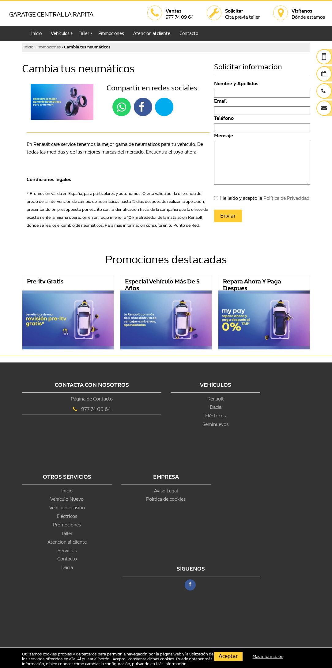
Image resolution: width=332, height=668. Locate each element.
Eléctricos (215, 416)
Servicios (67, 550)
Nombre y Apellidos (236, 83)
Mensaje (223, 136)
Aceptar (228, 656)
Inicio (36, 33)
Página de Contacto (92, 399)
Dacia (215, 407)
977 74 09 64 (96, 409)
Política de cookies (166, 499)
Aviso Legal (166, 491)
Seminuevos (215, 424)
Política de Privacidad (286, 198)
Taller (84, 33)
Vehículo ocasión (67, 507)
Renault (215, 399)
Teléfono (224, 118)
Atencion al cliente (151, 33)
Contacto (188, 33)
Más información (171, 664)
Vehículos (60, 33)
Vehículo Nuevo (67, 499)
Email (220, 101)
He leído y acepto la (264, 198)
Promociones (111, 33)
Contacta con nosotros (92, 385)
